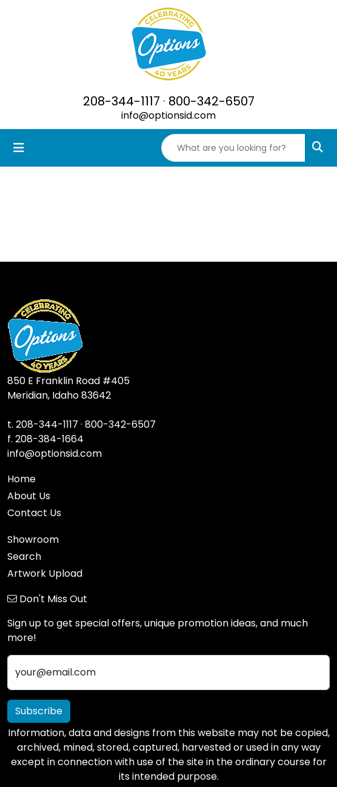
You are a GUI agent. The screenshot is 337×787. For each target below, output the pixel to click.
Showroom (33, 539)
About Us (28, 496)
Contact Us (34, 513)
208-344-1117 (121, 101)
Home (21, 479)
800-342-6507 (211, 101)
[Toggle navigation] (19, 147)
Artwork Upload (44, 573)
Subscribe (38, 711)
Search (24, 556)
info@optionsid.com (168, 115)
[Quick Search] (233, 148)
